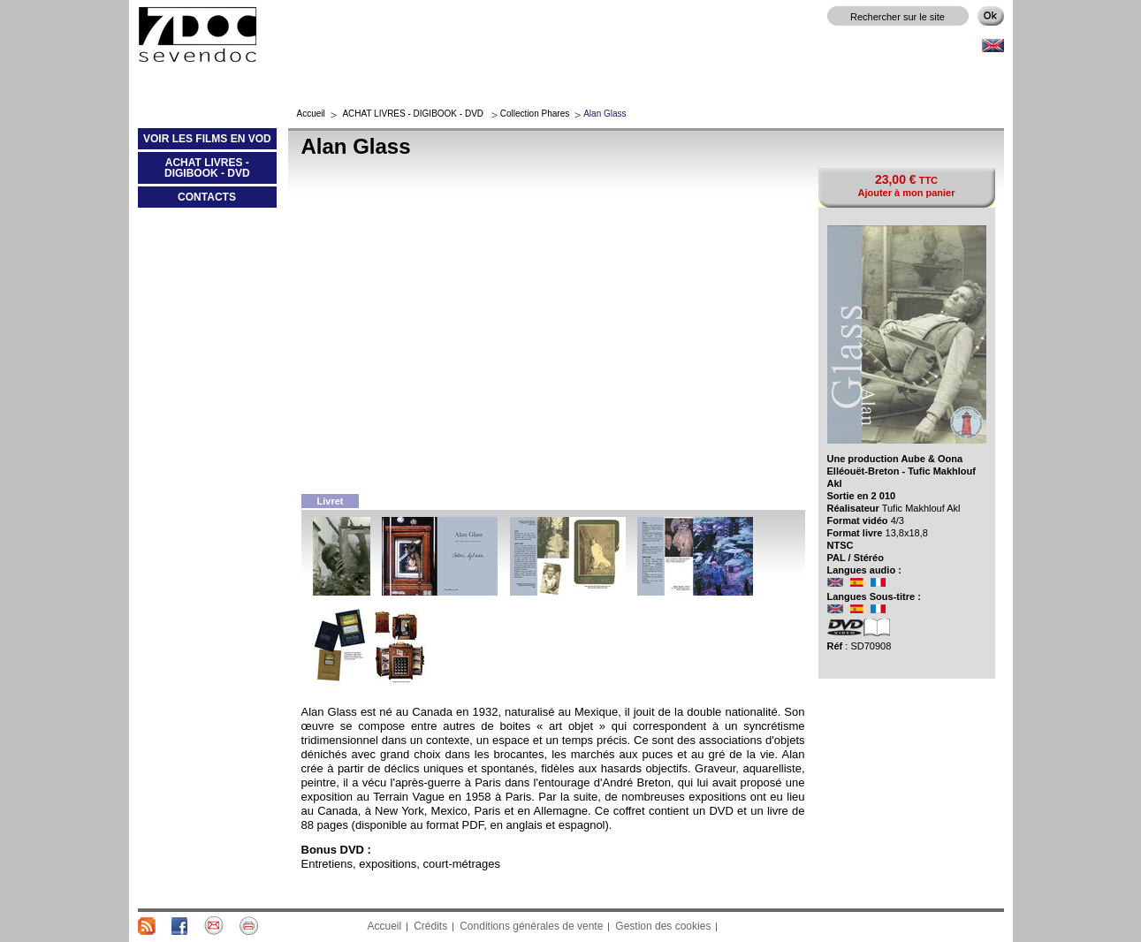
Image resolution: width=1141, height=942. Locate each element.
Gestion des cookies (663, 926)
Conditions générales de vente (531, 926)
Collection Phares (534, 113)
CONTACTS (207, 197)
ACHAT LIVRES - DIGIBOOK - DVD (194, 171)
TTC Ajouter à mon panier (906, 185)
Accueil (311, 113)
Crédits (430, 926)
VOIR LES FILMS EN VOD (204, 142)
